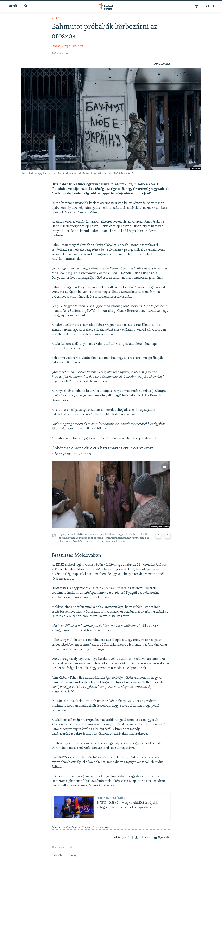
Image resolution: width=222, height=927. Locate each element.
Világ (55, 18)
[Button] (162, 63)
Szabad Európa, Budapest (67, 46)
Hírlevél (209, 6)
